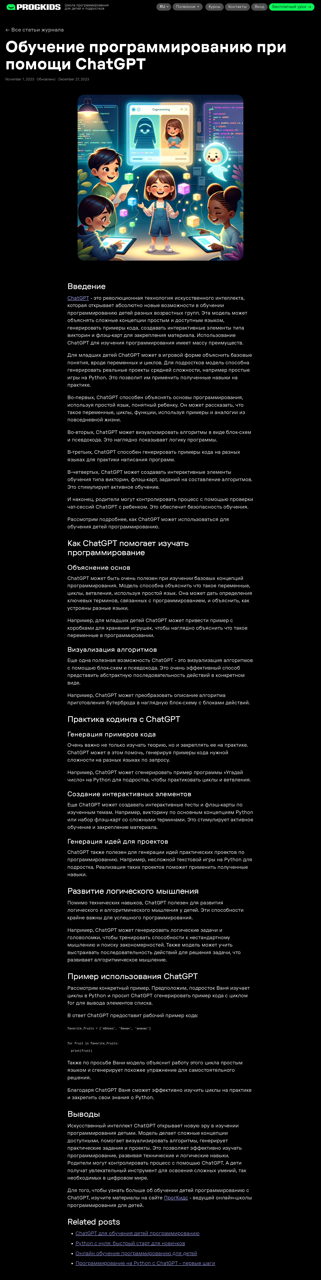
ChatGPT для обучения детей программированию (138, 1233)
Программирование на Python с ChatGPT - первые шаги (145, 1263)
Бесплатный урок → (291, 7)
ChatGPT (78, 298)
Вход (259, 7)
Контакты (237, 7)
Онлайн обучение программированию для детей (136, 1253)
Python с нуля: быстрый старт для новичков (130, 1243)
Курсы (214, 7)
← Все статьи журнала (34, 30)
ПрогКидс (176, 1197)
